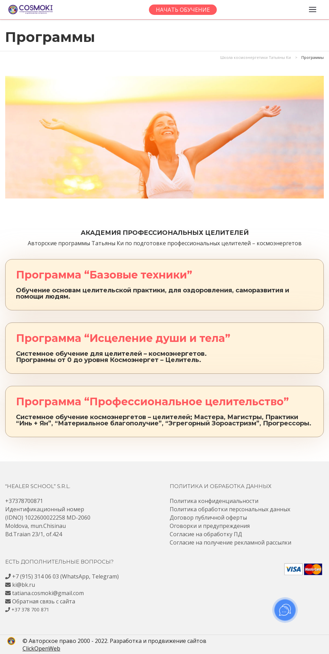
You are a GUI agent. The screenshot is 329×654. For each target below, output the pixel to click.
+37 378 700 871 (30, 609)
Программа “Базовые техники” (104, 274)
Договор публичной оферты (208, 517)
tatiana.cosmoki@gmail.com (48, 593)
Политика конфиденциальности (214, 501)
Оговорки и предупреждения (210, 526)
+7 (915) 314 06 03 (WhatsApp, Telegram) (65, 576)
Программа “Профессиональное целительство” (152, 401)
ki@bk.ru (23, 585)
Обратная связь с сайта (43, 601)
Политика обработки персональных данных (230, 509)
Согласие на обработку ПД (206, 534)
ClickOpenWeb (26, 648)
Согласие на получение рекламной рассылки (230, 542)
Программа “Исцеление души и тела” (123, 338)
